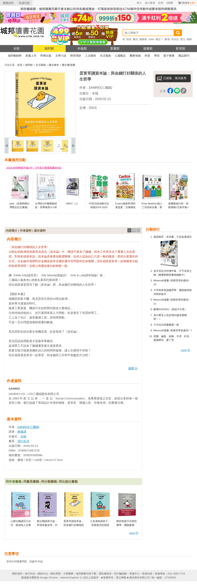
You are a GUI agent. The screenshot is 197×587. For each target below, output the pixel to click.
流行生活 (23, 441)
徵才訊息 (30, 573)
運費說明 (8, 3)
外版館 (82, 48)
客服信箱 (147, 573)
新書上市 (30, 55)
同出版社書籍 (68, 481)
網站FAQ (43, 573)
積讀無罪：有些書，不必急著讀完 (172, 236)
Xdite (151, 39)
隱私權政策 (105, 573)
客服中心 (134, 573)
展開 (132, 368)
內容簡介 (11, 230)
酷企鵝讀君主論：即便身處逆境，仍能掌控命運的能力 (47, 525)
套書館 (115, 48)
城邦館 (49, 48)
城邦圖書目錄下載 (86, 573)
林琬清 (21, 431)
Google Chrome (49, 577)
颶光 (135, 39)
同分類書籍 (49, 481)
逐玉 (182, 39)
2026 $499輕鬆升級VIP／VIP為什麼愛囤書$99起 (34, 167)
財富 (129, 39)
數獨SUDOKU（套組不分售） (170, 309)
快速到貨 (24, 3)
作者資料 (26, 230)
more (185, 350)
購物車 (188, 2)
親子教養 (168, 55)
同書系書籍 (31, 481)
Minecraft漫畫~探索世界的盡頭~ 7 (172, 330)
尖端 (95, 93)
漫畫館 (148, 48)
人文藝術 (90, 55)
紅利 (160, 2)
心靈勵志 (120, 55)
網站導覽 (55, 573)
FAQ (40, 561)
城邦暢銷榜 (15, 55)
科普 (147, 55)
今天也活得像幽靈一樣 (166, 324)
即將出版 (45, 55)
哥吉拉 (175, 39)
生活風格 (105, 55)
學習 (157, 55)
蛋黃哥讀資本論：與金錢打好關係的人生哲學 (74, 525)
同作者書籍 (13, 481)
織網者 (143, 39)
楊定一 (159, 39)
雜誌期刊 (183, 55)
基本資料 (40, 230)
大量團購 (68, 573)
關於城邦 (17, 573)
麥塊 (167, 39)
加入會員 (150, 2)
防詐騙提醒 (120, 573)
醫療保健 (135, 55)
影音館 (180, 48)
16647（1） (72, 203)
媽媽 (189, 39)
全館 (16, 48)
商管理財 (75, 55)
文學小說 (60, 55)
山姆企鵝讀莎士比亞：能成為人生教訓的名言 (21, 525)
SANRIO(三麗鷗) (100, 87)
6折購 (169, 2)
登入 (139, 2)
